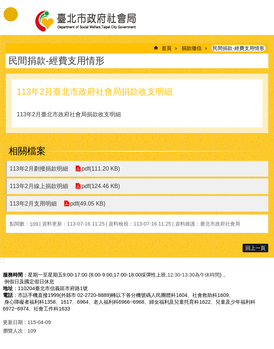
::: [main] (8, 41)
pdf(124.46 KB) (101, 186)
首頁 (167, 48)
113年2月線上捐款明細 (39, 186)
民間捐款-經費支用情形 (238, 48)
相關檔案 (27, 151)
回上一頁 (255, 248)
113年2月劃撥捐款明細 (39, 169)
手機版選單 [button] (11, 14)
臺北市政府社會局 (93, 20)
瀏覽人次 (13, 331)
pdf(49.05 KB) (88, 204)
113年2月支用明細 (33, 204)
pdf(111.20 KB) (101, 169)
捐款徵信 (192, 48)
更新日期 (13, 322)
